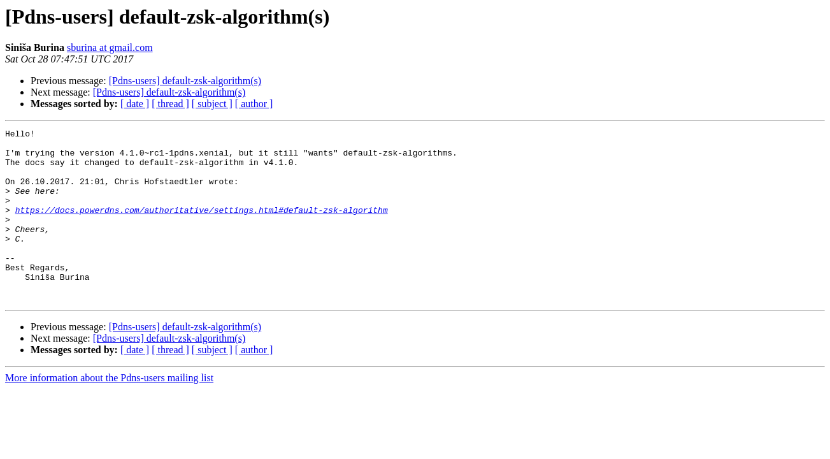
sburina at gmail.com (110, 47)
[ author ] (254, 103)
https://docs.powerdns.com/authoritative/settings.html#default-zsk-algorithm (201, 227)
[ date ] (134, 103)
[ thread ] (170, 103)
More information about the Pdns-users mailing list (109, 412)
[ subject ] (212, 103)
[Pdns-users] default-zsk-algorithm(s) (185, 80)
